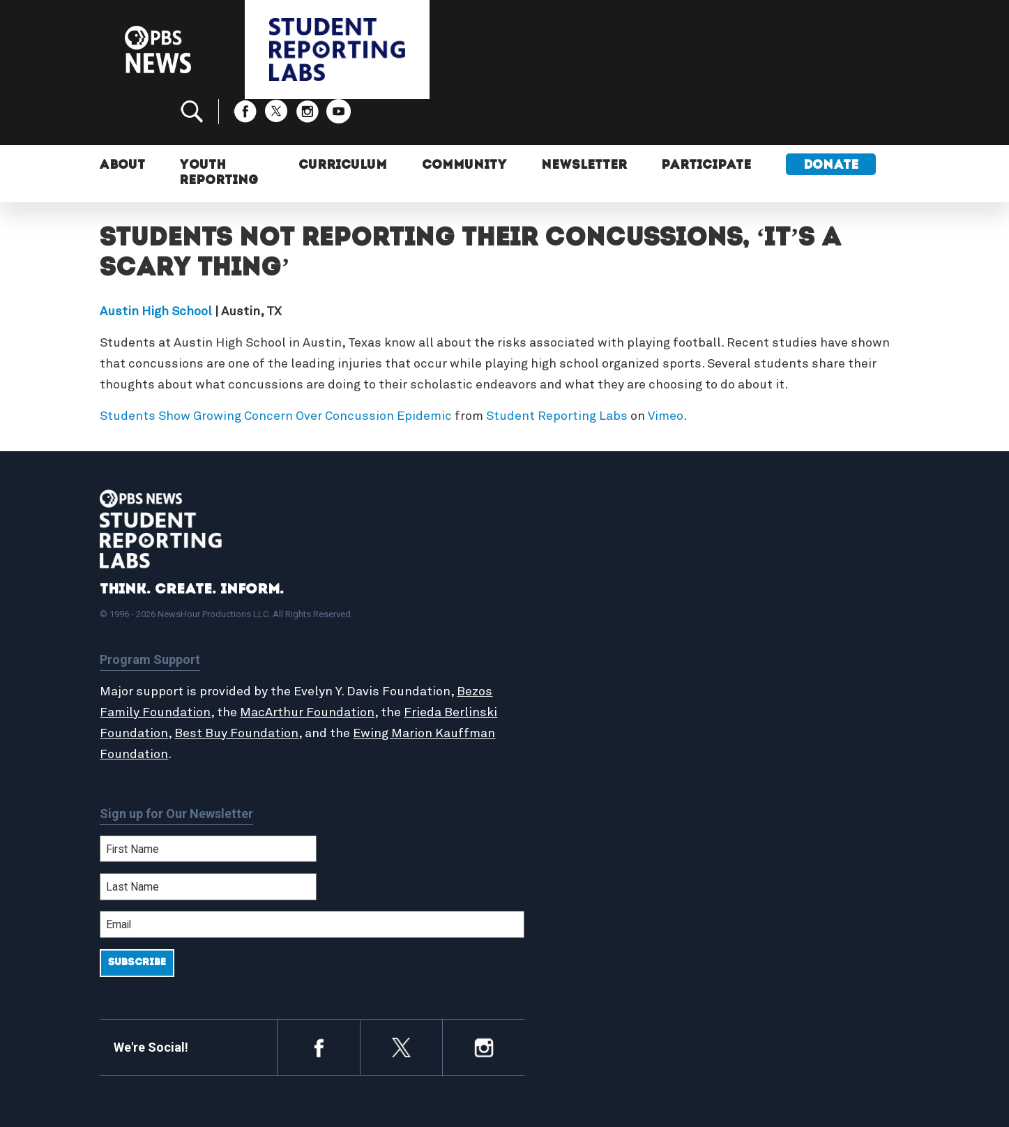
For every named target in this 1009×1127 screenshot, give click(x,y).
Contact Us (756, 632)
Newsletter (582, 123)
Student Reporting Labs (557, 369)
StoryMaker (562, 647)
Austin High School (156, 265)
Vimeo (665, 369)
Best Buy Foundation (292, 687)
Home (547, 587)
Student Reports (576, 617)
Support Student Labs (786, 587)
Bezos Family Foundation (174, 666)
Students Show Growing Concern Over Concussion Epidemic (276, 369)
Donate (831, 123)
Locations (558, 663)
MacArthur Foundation (345, 666)
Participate (706, 123)
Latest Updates (573, 632)
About (123, 123)
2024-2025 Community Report (805, 617)
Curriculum (339, 123)
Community (461, 123)
